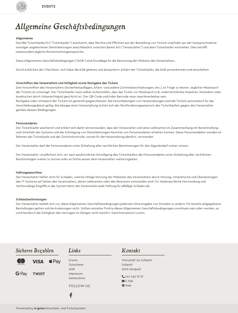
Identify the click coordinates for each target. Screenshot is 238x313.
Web (126, 285)
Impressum (76, 273)
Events (48, 6)
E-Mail (127, 281)
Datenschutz (77, 278)
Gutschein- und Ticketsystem (60, 308)
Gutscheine (76, 264)
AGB (72, 269)
